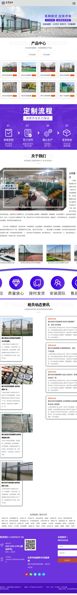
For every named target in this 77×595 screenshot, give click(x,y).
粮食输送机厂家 (63, 522)
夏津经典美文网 (67, 520)
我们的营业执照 (4, 590)
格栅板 (62, 527)
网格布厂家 (54, 522)
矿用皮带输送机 (34, 522)
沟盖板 (27, 525)
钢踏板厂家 (5, 525)
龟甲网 (32, 525)
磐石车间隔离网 (7, 95)
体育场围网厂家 (14, 520)
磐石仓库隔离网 (45, 95)
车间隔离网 (58, 525)
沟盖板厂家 (31, 527)
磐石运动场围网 (26, 75)
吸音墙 (10, 527)
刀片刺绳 (50, 525)
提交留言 (67, 562)
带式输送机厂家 (24, 522)
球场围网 (4, 527)
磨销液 (46, 520)
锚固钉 (38, 527)
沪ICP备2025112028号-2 (36, 588)
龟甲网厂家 (20, 525)
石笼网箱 (44, 525)
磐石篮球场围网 (45, 75)
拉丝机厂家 (5, 520)
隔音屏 (64, 525)
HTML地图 (64, 588)
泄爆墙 (67, 527)
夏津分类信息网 (14, 522)
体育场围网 (23, 527)
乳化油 (60, 520)
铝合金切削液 (39, 520)
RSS (47, 588)
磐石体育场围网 (7, 75)
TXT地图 (57, 588)
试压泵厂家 (23, 520)
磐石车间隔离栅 (26, 95)
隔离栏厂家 (72, 522)
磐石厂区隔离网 (65, 95)
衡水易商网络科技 (72, 590)
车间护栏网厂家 (45, 522)
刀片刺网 (16, 527)
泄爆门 (73, 527)
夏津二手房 (5, 522)
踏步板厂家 (13, 525)
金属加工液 (53, 520)
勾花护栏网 (71, 525)
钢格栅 (57, 527)
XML (52, 588)
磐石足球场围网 (65, 75)
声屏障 (38, 525)
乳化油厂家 (31, 520)
